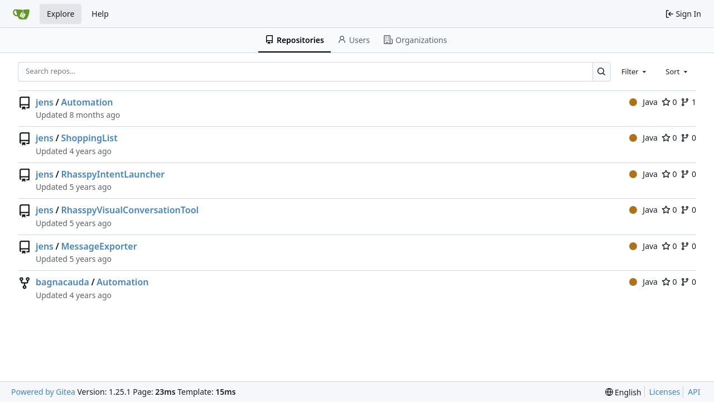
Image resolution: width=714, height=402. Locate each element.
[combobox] (635, 71)
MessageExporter (99, 246)
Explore (60, 13)
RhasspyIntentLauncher (113, 174)
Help (100, 13)
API (694, 391)
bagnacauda (62, 282)
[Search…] (601, 72)
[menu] (623, 392)
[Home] (21, 14)
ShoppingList (89, 137)
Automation (87, 102)
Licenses (665, 391)
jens (45, 102)
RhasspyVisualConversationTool (130, 210)
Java (643, 102)
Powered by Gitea (43, 391)
